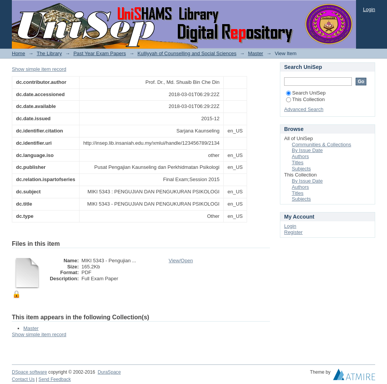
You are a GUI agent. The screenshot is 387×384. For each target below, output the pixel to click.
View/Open (181, 260)
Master (255, 53)
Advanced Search (304, 109)
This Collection (305, 99)
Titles (298, 162)
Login (369, 9)
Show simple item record (39, 69)
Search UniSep (305, 93)
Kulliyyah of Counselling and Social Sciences (187, 53)
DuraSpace (109, 372)
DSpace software (29, 372)
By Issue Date (307, 150)
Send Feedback (55, 379)
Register (293, 232)
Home (18, 53)
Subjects (301, 169)
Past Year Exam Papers (99, 53)
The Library (49, 53)
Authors (300, 156)
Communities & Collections (321, 144)
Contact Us (23, 379)
